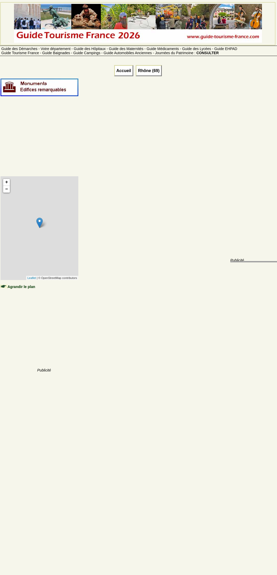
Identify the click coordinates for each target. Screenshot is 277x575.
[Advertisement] (44, 141)
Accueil (123, 70)
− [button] (6, 189)
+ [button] (6, 182)
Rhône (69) (149, 70)
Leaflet (31, 277)
